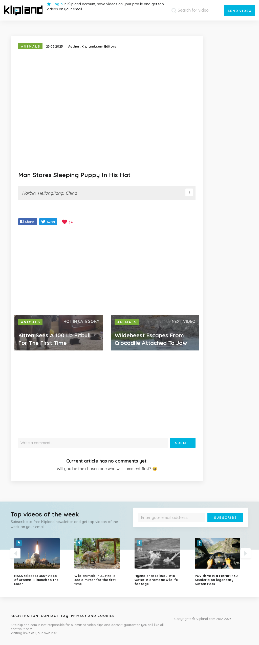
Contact (50, 616)
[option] (40, 562)
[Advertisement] (107, 270)
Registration (24, 616)
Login (58, 4)
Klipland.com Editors (98, 46)
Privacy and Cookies (93, 616)
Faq (65, 616)
